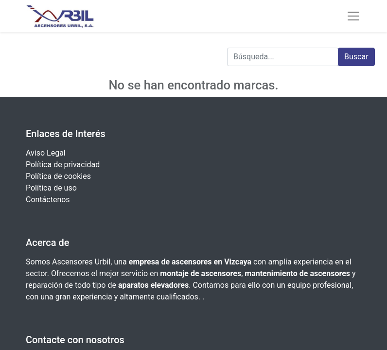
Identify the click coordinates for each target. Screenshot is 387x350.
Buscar (356, 56)
